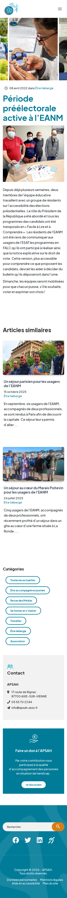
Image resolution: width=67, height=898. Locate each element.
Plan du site (50, 883)
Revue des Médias (21, 600)
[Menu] (60, 9)
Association (17, 641)
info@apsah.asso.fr (24, 708)
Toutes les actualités (22, 580)
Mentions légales (51, 880)
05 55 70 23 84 (21, 702)
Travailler (15, 620)
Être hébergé (44, 88)
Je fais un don (33, 784)
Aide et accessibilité (26, 883)
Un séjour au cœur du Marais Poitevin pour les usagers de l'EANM (33, 490)
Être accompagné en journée (27, 590)
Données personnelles (22, 880)
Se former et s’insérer (23, 610)
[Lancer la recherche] (58, 826)
